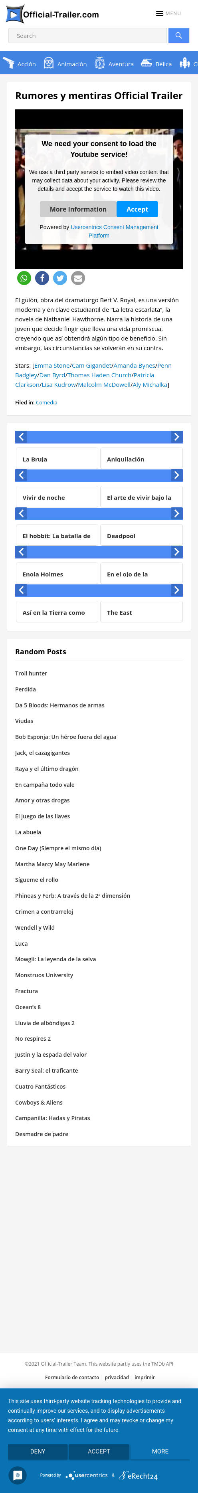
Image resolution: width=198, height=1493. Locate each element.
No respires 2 (33, 1038)
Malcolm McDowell (104, 384)
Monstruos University (44, 975)
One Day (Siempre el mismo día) (58, 848)
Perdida (25, 689)
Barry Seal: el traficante (46, 1070)
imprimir (145, 1377)
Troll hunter (31, 673)
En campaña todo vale (45, 784)
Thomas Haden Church (99, 375)
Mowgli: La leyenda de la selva (55, 959)
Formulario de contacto (72, 1377)
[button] (168, 13)
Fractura (26, 991)
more (160, 1451)
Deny (38, 1451)
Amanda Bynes (134, 365)
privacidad (117, 1377)
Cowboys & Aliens (39, 1102)
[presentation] (21, 437)
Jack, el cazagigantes (42, 752)
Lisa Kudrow (58, 384)
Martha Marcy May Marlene (52, 864)
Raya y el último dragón (47, 768)
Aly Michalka (150, 384)
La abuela (28, 832)
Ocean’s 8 (28, 1007)
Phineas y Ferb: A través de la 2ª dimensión (72, 895)
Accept (137, 209)
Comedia (46, 402)
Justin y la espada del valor (51, 1054)
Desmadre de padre (41, 1134)
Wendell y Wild (35, 927)
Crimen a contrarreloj (44, 911)
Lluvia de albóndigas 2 (45, 1023)
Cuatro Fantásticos (40, 1086)
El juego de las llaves (42, 816)
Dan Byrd (52, 375)
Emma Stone (52, 365)
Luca (21, 943)
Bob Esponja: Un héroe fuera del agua (66, 737)
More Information (78, 209)
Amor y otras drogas (42, 800)
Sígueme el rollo (36, 879)
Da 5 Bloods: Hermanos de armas (60, 705)
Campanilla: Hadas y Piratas (52, 1118)
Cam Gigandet (91, 365)
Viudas (24, 721)
